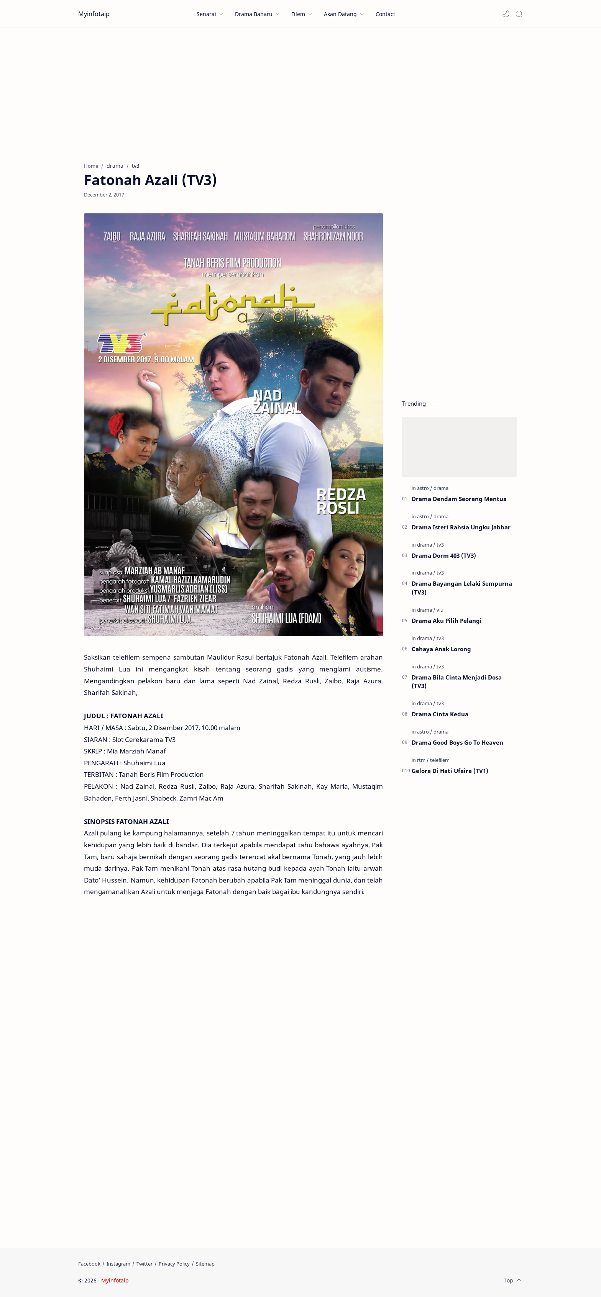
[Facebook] (89, 1264)
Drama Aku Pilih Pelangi (447, 620)
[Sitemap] (205, 1264)
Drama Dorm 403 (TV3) (444, 555)
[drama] (441, 488)
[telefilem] (440, 760)
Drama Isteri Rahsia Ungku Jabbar (461, 527)
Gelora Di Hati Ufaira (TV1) (450, 771)
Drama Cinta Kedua (440, 714)
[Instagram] (118, 1264)
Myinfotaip (94, 14)
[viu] (440, 609)
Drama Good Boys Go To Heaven (457, 742)
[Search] (519, 14)
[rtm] (423, 760)
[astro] (424, 488)
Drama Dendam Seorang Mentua (459, 499)
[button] (506, 14)
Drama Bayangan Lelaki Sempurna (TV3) (462, 588)
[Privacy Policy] (174, 1264)
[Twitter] (144, 1264)
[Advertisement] (300, 93)
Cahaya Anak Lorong (441, 649)
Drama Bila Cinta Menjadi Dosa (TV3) (457, 681)
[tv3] (440, 544)
